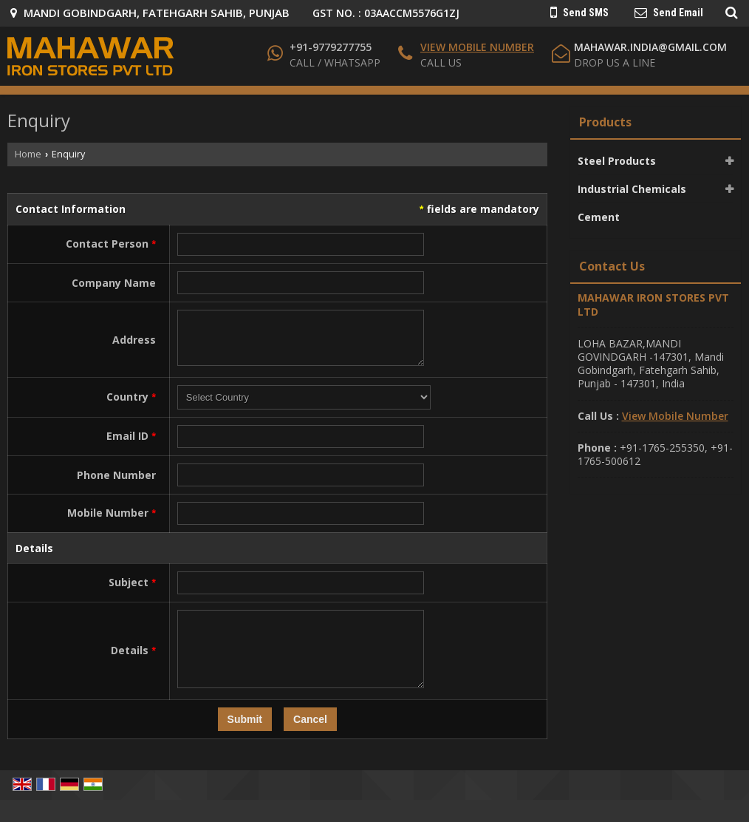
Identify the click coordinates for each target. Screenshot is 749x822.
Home (28, 154)
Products (605, 122)
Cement (599, 217)
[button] (477, 47)
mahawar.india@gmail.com (650, 47)
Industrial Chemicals (632, 189)
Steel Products (617, 161)
